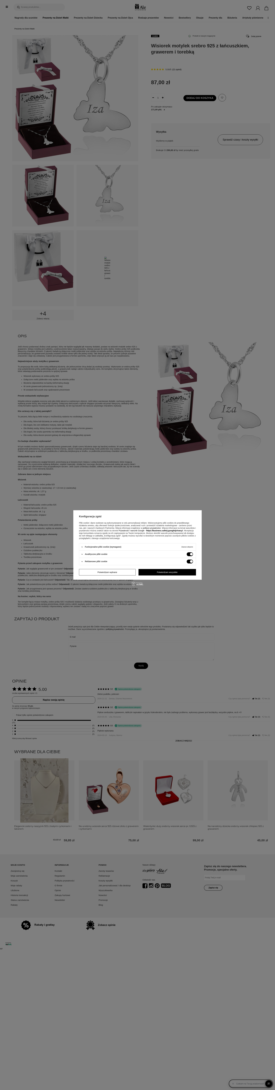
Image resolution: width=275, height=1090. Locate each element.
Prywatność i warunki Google (131, 530)
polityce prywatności (152, 528)
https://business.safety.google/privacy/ (164, 530)
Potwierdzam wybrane (107, 572)
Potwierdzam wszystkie (167, 572)
